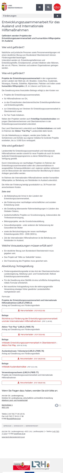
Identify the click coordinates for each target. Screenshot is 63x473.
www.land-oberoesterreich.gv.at (13, 437)
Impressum (7, 426)
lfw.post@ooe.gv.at (14, 419)
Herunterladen (23, 310)
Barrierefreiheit (32, 426)
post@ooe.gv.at (19, 434)
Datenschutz (18, 426)
